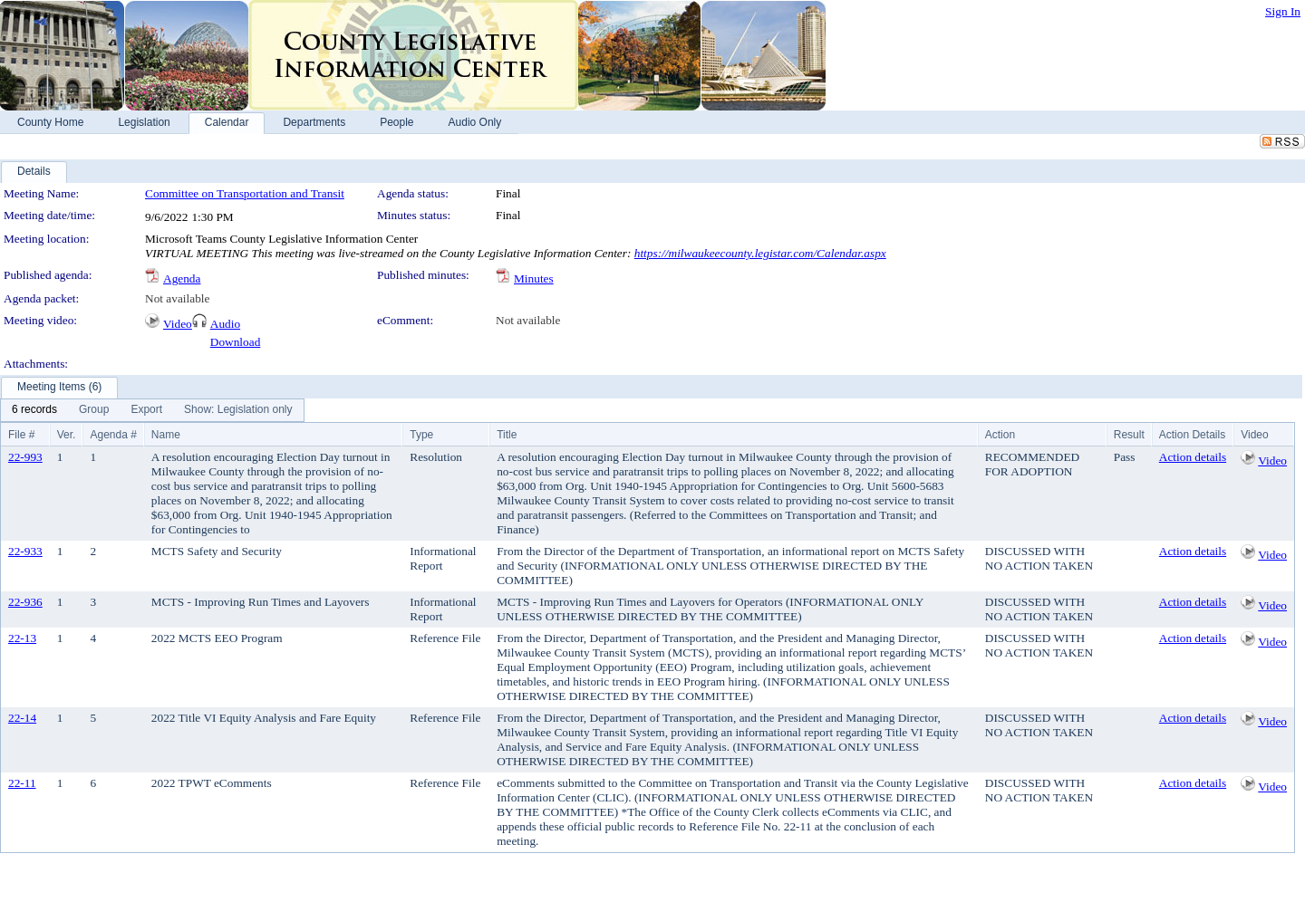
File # (21, 434)
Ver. (66, 434)
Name (165, 434)
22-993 (25, 457)
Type (421, 434)
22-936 (25, 602)
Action (1000, 434)
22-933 (25, 551)
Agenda (181, 278)
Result (1129, 434)
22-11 (22, 783)
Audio (225, 324)
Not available (177, 298)
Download (235, 342)
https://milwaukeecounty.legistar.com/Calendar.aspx (760, 253)
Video (177, 324)
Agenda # (113, 434)
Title (507, 434)
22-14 (22, 717)
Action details (1192, 457)
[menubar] (152, 410)
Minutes (534, 278)
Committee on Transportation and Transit (244, 193)
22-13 (22, 638)
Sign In (1282, 11)
